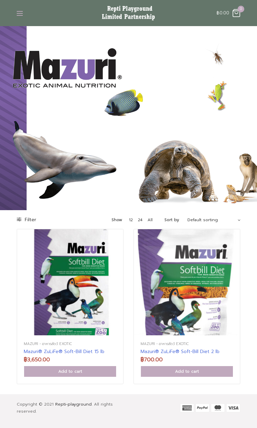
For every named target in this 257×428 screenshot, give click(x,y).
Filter (26, 219)
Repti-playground (73, 404)
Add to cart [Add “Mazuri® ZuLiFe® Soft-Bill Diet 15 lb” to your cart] (70, 371)
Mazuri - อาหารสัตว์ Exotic (48, 344)
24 (140, 220)
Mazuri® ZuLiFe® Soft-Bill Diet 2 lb (180, 351)
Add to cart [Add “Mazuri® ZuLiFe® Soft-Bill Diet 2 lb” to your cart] (187, 371)
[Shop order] (213, 220)
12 (131, 220)
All (150, 220)
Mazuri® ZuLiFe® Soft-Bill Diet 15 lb (64, 351)
